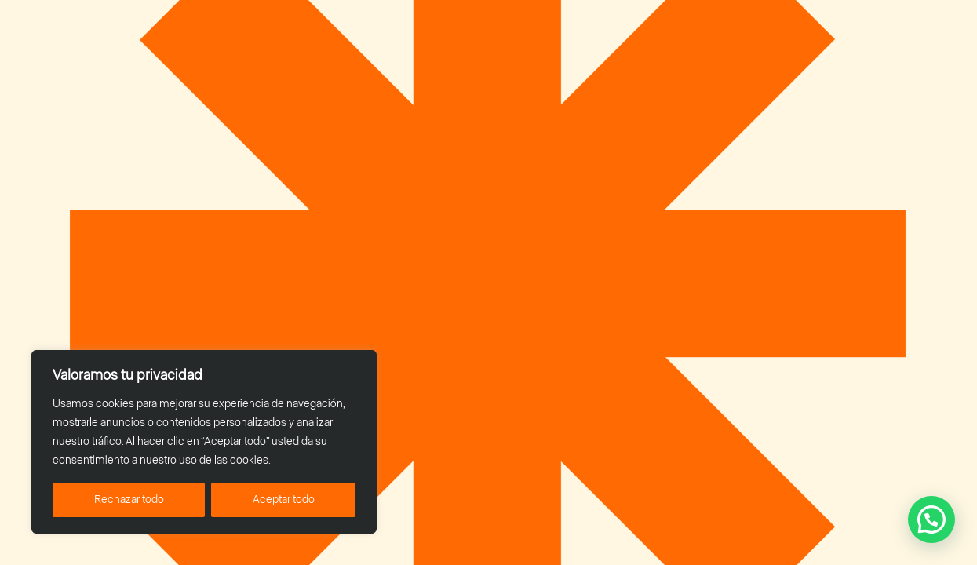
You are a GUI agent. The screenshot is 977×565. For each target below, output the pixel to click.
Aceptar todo (284, 499)
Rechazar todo (129, 499)
